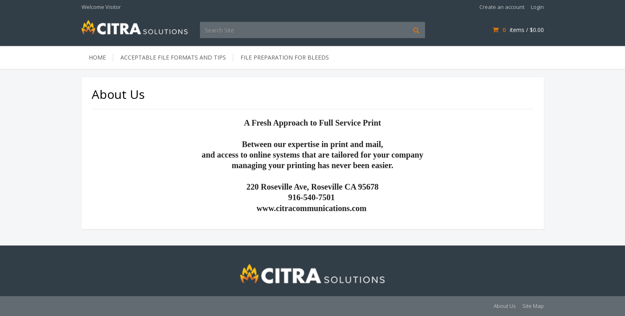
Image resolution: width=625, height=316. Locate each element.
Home (97, 57)
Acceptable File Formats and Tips (173, 57)
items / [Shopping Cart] (517, 30)
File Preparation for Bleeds (285, 57)
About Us (505, 306)
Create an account (501, 7)
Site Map (533, 306)
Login (537, 7)
